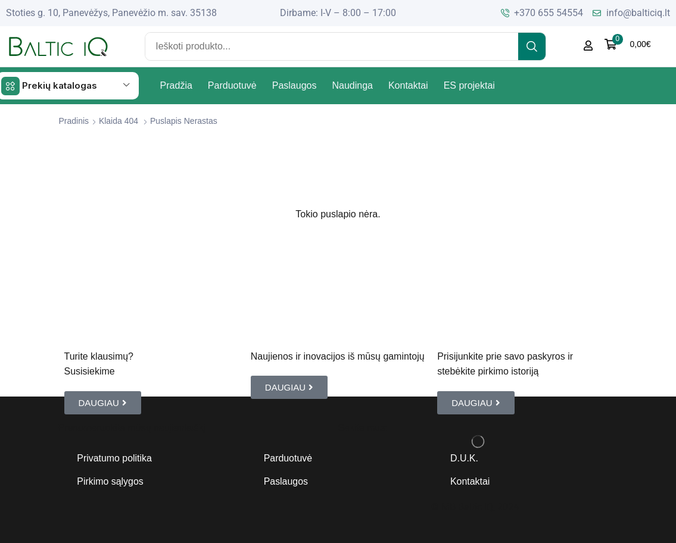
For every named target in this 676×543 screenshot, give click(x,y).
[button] (627, 44)
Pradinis (74, 120)
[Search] (532, 46)
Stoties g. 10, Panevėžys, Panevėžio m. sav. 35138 (111, 12)
